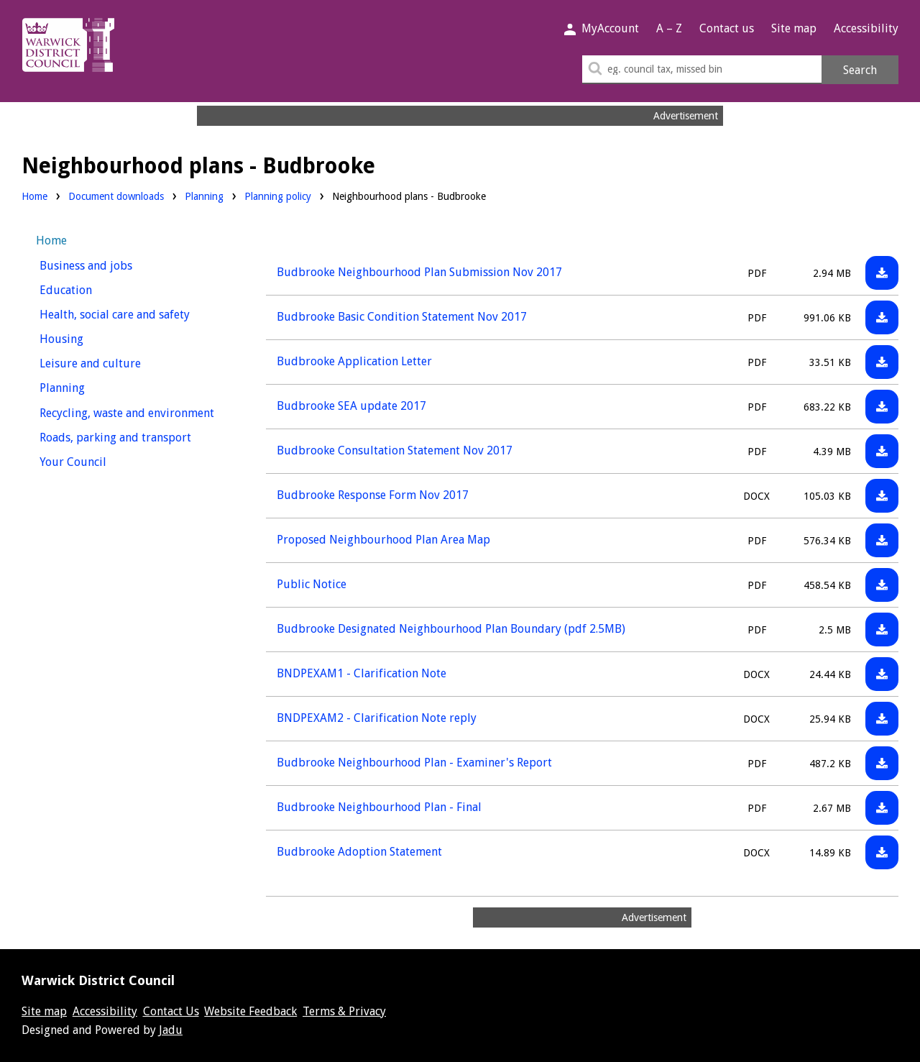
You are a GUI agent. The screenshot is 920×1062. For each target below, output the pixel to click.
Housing (88, 337)
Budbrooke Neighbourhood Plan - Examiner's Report (414, 762)
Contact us (726, 28)
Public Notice (311, 584)
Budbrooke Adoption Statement (359, 852)
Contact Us (171, 1011)
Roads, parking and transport (134, 436)
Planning (204, 195)
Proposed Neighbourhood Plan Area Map (383, 539)
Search (860, 70)
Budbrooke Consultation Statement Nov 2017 (394, 450)
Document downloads (116, 196)
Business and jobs (112, 264)
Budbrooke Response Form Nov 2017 (373, 495)
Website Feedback (250, 1011)
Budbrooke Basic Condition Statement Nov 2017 (402, 317)
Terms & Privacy (344, 1011)
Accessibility (866, 28)
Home (34, 196)
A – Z (669, 28)
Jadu (171, 1030)
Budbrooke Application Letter (354, 361)
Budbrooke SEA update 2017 (351, 406)
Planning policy (277, 195)
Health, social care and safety (134, 313)
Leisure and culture (117, 362)
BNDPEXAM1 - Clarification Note (361, 673)
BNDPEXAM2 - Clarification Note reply (377, 718)
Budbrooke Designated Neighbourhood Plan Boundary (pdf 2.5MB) (451, 629)
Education (92, 288)
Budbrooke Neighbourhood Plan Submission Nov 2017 (419, 272)
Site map (793, 28)
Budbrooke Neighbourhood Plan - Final (379, 807)
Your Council (100, 460)
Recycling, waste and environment (134, 411)
